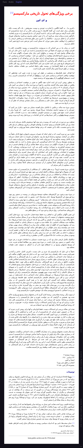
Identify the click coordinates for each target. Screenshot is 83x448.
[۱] (73, 377)
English (19, 2)
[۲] (73, 423)
